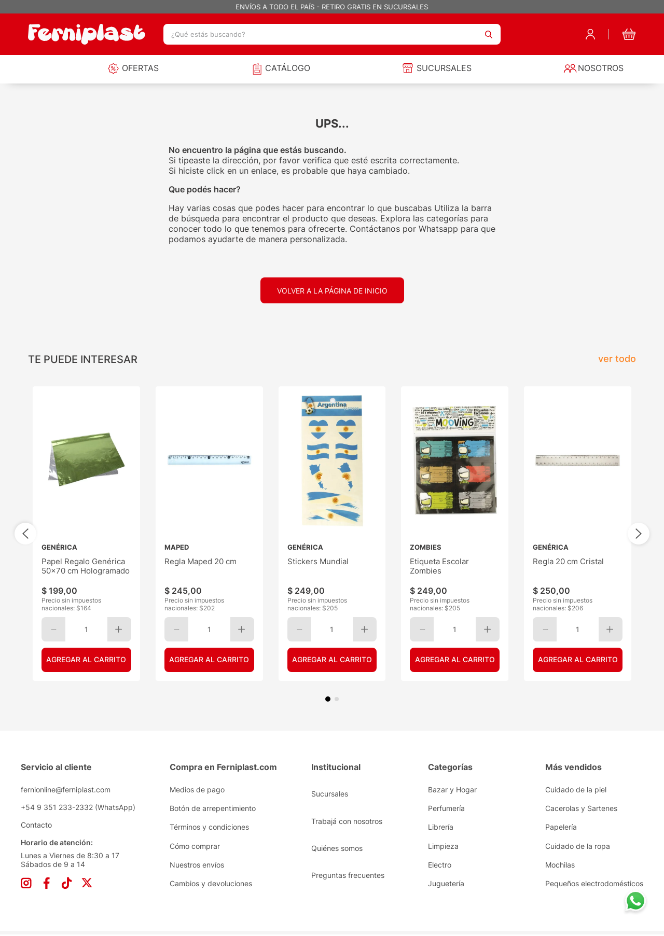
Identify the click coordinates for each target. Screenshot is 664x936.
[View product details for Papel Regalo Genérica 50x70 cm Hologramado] (86, 533)
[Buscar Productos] (489, 34)
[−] (53, 629)
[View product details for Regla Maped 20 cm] (209, 533)
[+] (119, 629)
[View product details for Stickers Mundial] (332, 533)
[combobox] (332, 34)
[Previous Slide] (25, 533)
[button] (327, 699)
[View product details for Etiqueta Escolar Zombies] (455, 533)
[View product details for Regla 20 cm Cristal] (577, 533)
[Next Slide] (638, 533)
